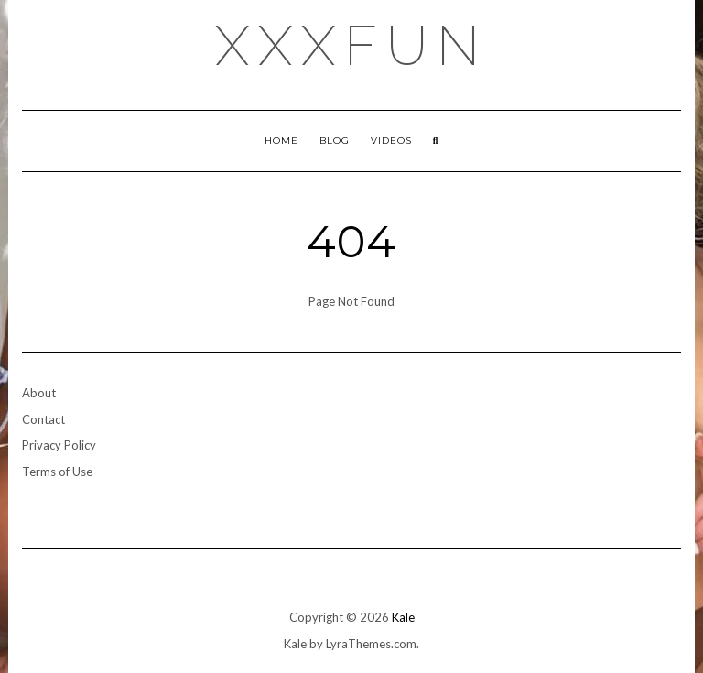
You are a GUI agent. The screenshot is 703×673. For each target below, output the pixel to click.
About (39, 392)
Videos (391, 141)
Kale (403, 617)
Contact (43, 419)
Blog (334, 141)
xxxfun (352, 46)
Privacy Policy (59, 445)
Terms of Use (57, 471)
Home (281, 141)
